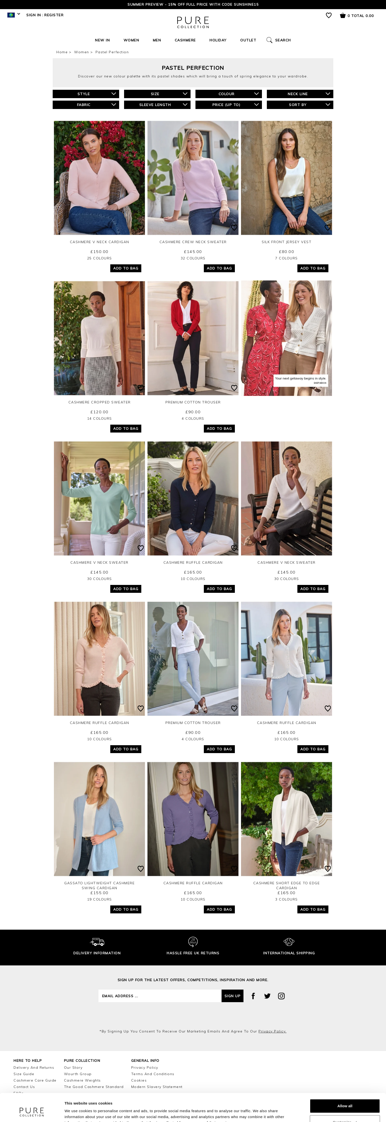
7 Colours (286, 258)
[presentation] (193, 1015)
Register (54, 15)
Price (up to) (235, 104)
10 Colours (193, 579)
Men (157, 40)
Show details (75, 1112)
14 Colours (99, 418)
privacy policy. (272, 1031)
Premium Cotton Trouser (193, 402)
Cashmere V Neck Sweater (99, 562)
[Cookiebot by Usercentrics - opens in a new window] (31, 1112)
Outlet (248, 40)
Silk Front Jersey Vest (286, 242)
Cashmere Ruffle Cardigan (193, 562)
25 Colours (99, 258)
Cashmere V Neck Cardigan (99, 242)
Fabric (96, 104)
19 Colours (99, 899)
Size (169, 93)
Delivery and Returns (34, 1067)
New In (102, 40)
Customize (345, 1098)
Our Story (73, 1067)
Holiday (218, 40)
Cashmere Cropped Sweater (99, 402)
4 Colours (193, 418)
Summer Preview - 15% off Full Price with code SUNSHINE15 (193, 4)
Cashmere (185, 40)
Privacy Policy (144, 1067)
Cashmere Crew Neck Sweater (193, 242)
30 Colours (99, 579)
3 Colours (286, 899)
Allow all (345, 1082)
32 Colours (193, 258)
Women (131, 40)
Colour (239, 93)
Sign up (233, 996)
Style (97, 93)
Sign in (33, 15)
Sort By (309, 104)
